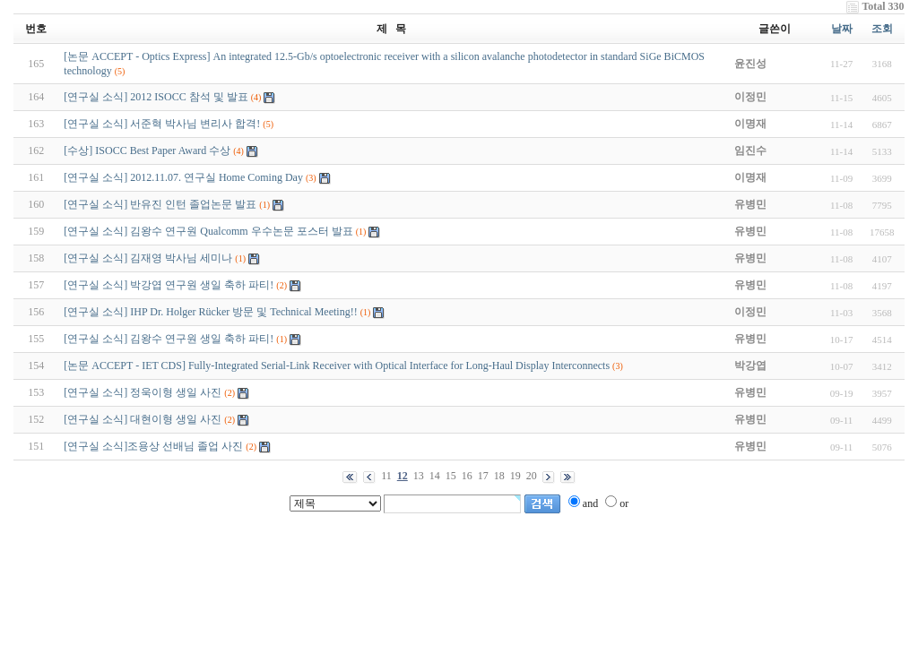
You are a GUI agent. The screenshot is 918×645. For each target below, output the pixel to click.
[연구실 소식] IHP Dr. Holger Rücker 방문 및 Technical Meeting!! (210, 311)
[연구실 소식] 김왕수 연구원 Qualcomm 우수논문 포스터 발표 (208, 231)
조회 (882, 28)
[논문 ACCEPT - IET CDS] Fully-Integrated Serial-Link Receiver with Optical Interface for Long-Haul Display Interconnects (337, 365)
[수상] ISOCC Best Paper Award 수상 (147, 150)
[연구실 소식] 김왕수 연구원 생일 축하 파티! (168, 338)
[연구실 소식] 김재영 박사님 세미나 (148, 258)
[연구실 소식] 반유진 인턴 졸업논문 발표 (160, 204)
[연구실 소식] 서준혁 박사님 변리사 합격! (162, 123)
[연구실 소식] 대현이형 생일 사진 (142, 419)
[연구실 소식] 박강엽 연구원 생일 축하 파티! (168, 285)
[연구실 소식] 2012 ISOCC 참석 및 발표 (155, 96)
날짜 (842, 28)
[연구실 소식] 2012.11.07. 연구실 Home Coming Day (183, 177)
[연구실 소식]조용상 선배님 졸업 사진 (153, 446)
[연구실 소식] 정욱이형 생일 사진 (142, 392)
